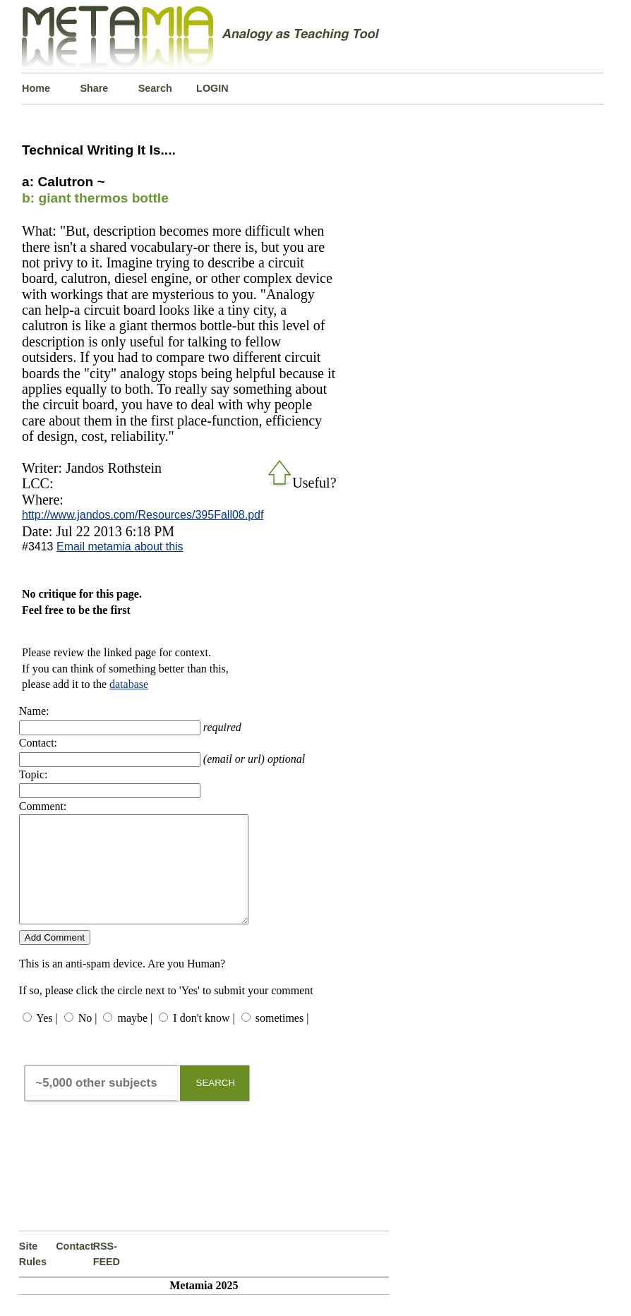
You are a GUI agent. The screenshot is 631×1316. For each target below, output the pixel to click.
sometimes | (282, 1039)
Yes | (46, 1039)
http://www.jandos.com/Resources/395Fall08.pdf (142, 515)
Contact (74, 1267)
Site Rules (33, 1275)
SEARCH (216, 1104)
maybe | (134, 1039)
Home (36, 88)
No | (87, 1039)
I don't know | (203, 1039)
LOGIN (212, 88)
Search (155, 88)
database (128, 684)
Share (94, 88)
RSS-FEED (106, 1275)
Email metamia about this (120, 547)
